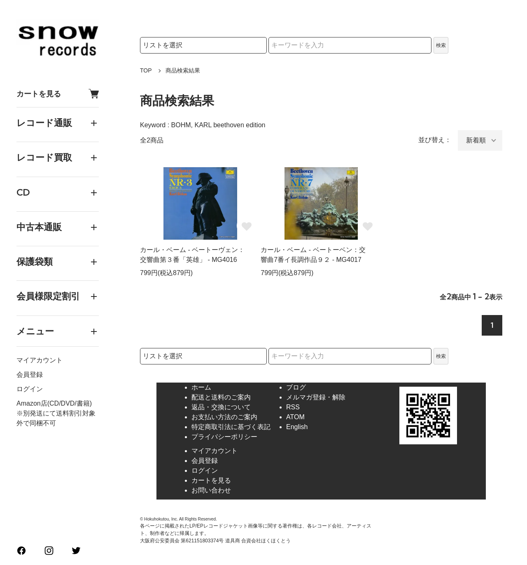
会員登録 (29, 374)
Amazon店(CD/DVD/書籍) (54, 403)
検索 (441, 45)
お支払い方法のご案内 (224, 416)
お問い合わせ (211, 490)
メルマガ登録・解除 (315, 397)
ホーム (201, 387)
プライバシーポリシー (224, 436)
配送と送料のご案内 (221, 397)
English (297, 426)
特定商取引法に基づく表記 (230, 426)
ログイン (29, 388)
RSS (293, 407)
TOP (146, 70)
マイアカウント (39, 360)
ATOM (295, 416)
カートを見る (57, 94)
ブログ (296, 387)
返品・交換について (221, 407)
